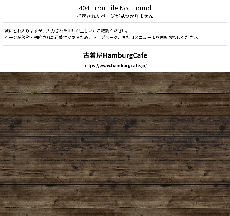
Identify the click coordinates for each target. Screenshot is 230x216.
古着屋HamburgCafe (115, 55)
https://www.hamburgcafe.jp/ (115, 65)
